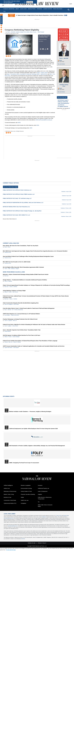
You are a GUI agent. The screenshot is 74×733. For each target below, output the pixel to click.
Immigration (23, 503)
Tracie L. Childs (7, 268)
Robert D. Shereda (17, 342)
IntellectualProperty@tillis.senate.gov (43, 119)
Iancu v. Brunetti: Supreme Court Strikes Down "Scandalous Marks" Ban (22, 330)
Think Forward (40, 32)
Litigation (40, 494)
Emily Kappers (7, 315)
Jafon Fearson (15, 292)
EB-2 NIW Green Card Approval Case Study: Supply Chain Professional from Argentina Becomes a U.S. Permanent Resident (35, 251)
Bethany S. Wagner (15, 268)
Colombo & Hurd (7, 252)
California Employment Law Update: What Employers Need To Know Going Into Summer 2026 (33, 428)
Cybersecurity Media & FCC (10, 503)
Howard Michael (7, 331)
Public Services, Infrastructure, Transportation (45, 498)
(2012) (13, 74)
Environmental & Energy (26, 488)
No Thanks (29, 2)
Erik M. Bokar (16, 304)
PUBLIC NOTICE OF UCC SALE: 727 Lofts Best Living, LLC (17, 198)
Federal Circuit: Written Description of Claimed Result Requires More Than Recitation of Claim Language (30, 340)
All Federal (41, 41)
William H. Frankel (8, 292)
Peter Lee (15, 320)
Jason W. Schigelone (8, 304)
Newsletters (32, 8)
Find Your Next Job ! (62, 97)
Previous (65, 15)
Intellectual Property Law (43, 488)
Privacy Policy (66, 515)
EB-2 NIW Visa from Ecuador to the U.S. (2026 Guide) (16, 261)
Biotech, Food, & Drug (9, 494)
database (44, 516)
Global (22, 497)
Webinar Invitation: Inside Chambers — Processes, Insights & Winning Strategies (30, 411)
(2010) (42, 72)
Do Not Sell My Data (11, 549)
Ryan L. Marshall (11, 32)
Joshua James (15, 325)
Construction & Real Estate (10, 500)
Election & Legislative (26, 485)
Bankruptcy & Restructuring (10, 491)
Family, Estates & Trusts (26, 491)
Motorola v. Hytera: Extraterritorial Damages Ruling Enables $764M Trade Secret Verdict (25, 274)
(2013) (33, 74)
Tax (39, 501)
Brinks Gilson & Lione (31, 32)
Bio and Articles (61, 64)
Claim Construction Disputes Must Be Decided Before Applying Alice (21, 303)
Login (70, 3)
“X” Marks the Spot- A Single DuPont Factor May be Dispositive (32, 15)
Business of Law (7, 497)
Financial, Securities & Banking (28, 494)
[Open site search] (68, 10)
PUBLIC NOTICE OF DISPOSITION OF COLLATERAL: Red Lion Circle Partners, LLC (23, 202)
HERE (19, 122)
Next (67, 15)
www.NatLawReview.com (9, 518)
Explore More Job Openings (63, 108)
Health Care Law (24, 500)
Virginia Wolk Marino (15, 315)
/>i (48, 49)
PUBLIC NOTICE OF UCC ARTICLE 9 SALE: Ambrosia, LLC (17, 190)
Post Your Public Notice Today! (10, 186)
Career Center (47, 8)
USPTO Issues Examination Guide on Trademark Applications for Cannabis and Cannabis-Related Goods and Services (33, 346)
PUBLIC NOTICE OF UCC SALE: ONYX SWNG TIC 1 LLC (16, 215)
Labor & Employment (42, 491)
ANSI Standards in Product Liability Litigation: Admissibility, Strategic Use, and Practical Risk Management (37, 445)
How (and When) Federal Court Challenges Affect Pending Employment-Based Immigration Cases (28, 256)
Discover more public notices (9, 218)
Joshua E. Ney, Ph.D (8, 342)
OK (25, 2)
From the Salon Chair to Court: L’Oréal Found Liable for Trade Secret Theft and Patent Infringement (28, 308)
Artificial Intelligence (8, 485)
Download (45, 49)
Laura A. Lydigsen (7, 325)
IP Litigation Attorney (63, 106)
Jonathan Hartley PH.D (21, 32)
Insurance (40, 485)
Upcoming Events (8, 396)
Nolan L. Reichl (7, 247)
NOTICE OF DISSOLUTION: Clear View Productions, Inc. (16, 206)
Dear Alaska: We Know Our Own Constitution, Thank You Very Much (20, 245)
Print (41, 49)
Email (60, 60)
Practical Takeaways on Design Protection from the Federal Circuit (20, 319)
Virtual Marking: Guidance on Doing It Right (14, 290)
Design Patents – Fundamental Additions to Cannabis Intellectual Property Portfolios (25, 279)
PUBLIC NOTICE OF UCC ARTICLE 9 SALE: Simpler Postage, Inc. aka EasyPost (22, 210)
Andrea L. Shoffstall (13, 286)
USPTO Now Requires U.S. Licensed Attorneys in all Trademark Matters (21, 313)
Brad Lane (6, 275)
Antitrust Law (7, 488)
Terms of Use (58, 515)
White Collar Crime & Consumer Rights (45, 505)
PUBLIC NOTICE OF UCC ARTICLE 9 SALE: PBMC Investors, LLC (19, 194)
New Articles (1, 20)
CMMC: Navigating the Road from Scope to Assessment (24, 462)
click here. (23, 538)
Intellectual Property (43, 39)
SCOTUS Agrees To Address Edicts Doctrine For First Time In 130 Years (21, 335)
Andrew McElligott (15, 336)
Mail (43, 49)
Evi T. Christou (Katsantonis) (17, 309)
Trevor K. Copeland (8, 281)
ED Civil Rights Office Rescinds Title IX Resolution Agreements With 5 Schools (23, 267)
